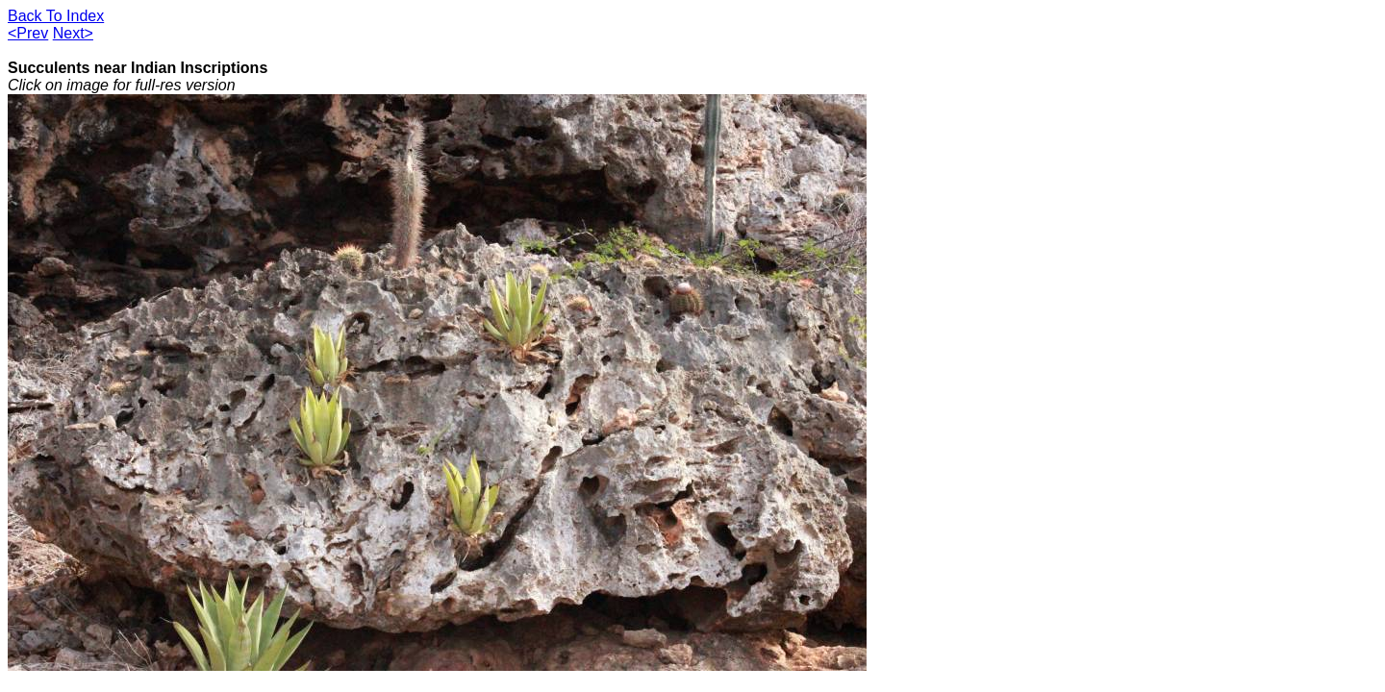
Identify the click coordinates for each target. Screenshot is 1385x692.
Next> (73, 33)
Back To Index (56, 16)
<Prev (28, 33)
